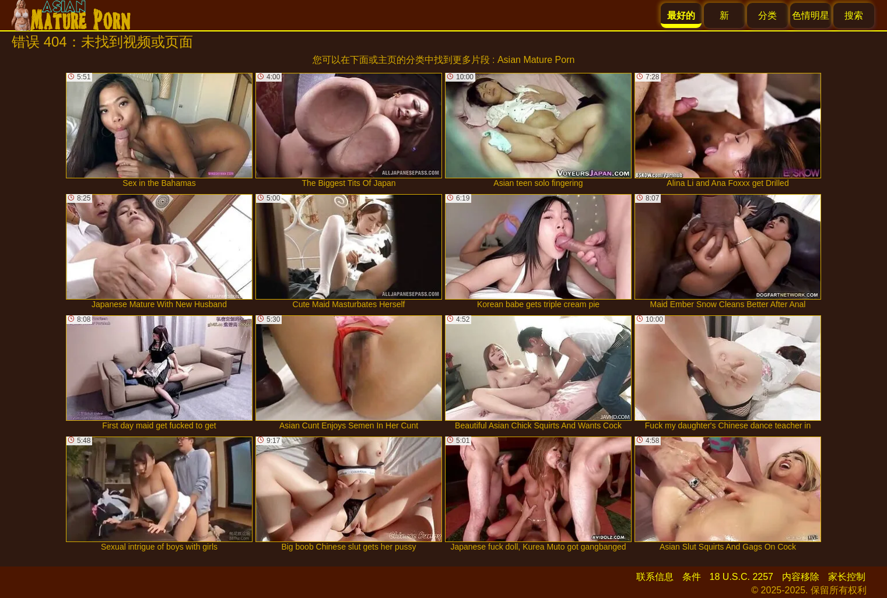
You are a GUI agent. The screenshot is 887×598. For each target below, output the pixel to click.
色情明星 (810, 15)
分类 (767, 15)
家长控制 (846, 577)
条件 (691, 577)
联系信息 (655, 577)
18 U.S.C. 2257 (741, 577)
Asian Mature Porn (536, 60)
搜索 (853, 15)
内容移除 (800, 577)
